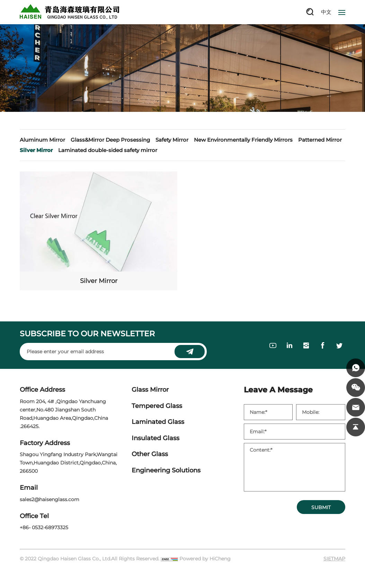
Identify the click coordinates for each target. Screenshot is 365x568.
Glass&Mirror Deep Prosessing (110, 139)
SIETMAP (334, 559)
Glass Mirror (150, 389)
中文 (326, 12)
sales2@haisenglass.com (49, 499)
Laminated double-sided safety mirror (107, 150)
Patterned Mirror (320, 139)
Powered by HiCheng (205, 559)
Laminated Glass (158, 422)
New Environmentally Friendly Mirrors (243, 139)
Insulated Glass (155, 438)
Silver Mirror (36, 150)
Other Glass (150, 454)
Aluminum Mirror (42, 139)
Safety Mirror (171, 139)
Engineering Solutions (166, 470)
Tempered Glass (157, 406)
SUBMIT (321, 507)
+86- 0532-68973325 (44, 527)
